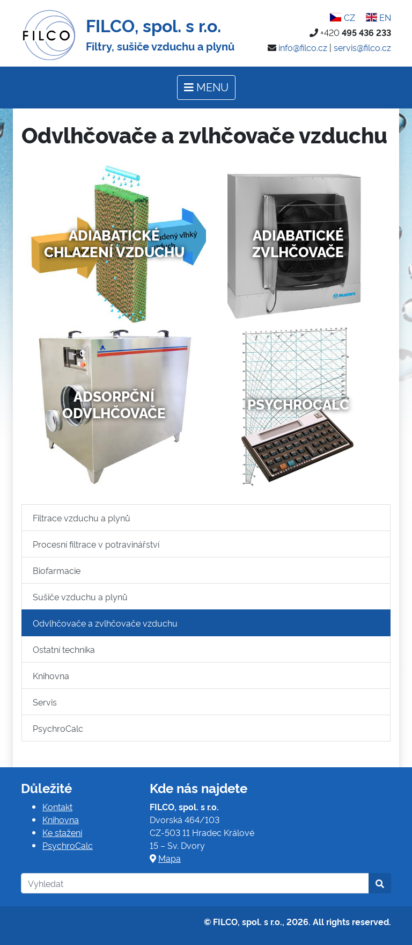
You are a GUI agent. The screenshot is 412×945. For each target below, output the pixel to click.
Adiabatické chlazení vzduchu (114, 243)
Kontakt (57, 806)
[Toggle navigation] (206, 87)
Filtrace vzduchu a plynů (81, 518)
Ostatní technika (64, 649)
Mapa (169, 858)
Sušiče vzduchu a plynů (80, 596)
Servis (45, 702)
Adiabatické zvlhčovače (298, 243)
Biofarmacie (56, 570)
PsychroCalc (298, 403)
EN (378, 17)
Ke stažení (62, 832)
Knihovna (51, 675)
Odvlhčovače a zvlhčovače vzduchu (105, 623)
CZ (342, 17)
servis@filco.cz (362, 47)
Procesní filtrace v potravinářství (96, 544)
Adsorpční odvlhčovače (114, 404)
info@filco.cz (302, 47)
